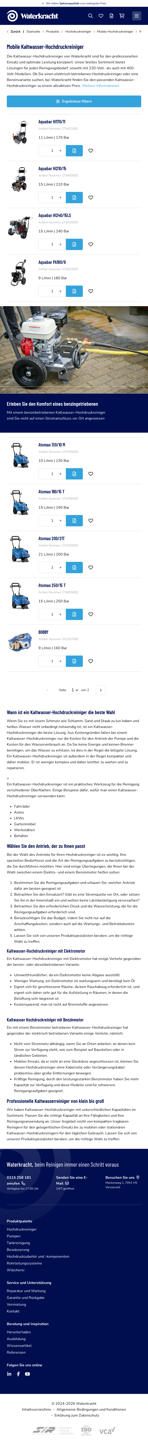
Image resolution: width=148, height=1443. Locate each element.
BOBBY (43, 632)
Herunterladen (19, 1332)
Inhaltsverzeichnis (36, 1409)
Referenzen (16, 1352)
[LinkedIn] (9, 1374)
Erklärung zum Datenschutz (77, 1415)
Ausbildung (16, 1338)
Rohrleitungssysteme (24, 1263)
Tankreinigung (18, 1242)
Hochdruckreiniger (22, 1229)
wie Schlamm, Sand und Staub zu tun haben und (100, 720)
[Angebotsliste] (111, 15)
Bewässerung (18, 1249)
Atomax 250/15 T (52, 585)
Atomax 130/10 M (51, 444)
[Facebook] (18, 1374)
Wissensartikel (19, 1345)
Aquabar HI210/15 (52, 168)
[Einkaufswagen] (121, 15)
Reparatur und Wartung (26, 1290)
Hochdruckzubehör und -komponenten (38, 1256)
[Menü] (136, 15)
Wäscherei (15, 1270)
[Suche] (90, 15)
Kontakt (13, 1311)
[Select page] (73, 690)
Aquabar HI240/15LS (54, 215)
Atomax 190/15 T (51, 491)
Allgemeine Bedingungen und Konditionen (91, 1409)
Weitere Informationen (100, 85)
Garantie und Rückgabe (26, 1297)
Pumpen (13, 1236)
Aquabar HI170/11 (51, 121)
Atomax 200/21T (51, 538)
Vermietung (16, 1304)
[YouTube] (27, 1374)
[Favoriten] (100, 15)
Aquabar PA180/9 (52, 262)
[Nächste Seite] (101, 690)
